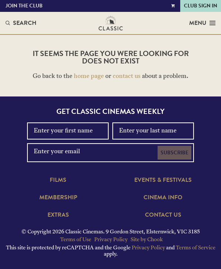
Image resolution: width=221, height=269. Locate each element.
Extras (58, 214)
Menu (202, 23)
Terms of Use (75, 240)
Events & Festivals (163, 179)
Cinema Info (163, 197)
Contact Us (163, 214)
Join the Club (24, 6)
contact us (127, 76)
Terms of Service (195, 248)
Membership (58, 197)
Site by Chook (147, 240)
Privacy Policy (111, 240)
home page (89, 76)
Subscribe (174, 153)
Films (58, 179)
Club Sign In (200, 6)
